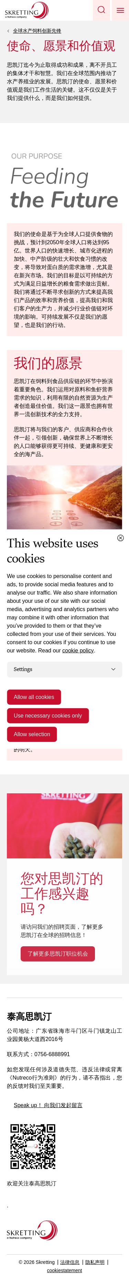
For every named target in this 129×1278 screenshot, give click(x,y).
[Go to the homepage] (32, 1230)
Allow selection (32, 734)
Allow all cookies (34, 697)
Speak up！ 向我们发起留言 (48, 1105)
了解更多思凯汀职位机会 (58, 954)
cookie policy (78, 650)
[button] (101, 10)
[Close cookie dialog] (120, 538)
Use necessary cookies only (48, 715)
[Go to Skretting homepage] (26, 10)
